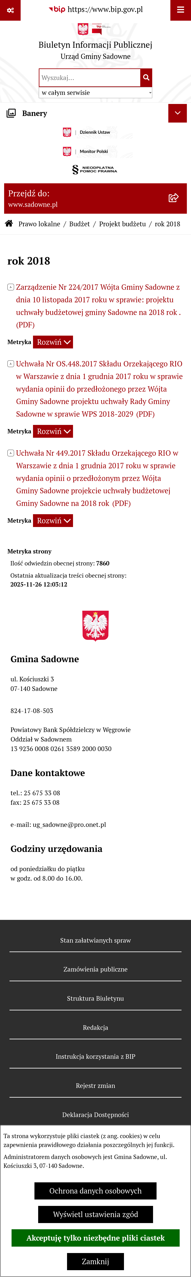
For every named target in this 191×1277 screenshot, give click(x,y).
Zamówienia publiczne (96, 969)
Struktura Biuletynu (95, 998)
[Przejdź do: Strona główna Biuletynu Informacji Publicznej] (9, 224)
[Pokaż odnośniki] (10, 10)
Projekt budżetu (122, 224)
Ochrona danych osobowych (95, 1191)
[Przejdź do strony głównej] (95, 43)
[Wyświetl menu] (180, 10)
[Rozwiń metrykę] (53, 342)
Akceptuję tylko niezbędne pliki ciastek (95, 1238)
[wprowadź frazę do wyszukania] (90, 77)
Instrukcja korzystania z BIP (95, 1056)
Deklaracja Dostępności (95, 1115)
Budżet (79, 224)
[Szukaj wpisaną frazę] (146, 77)
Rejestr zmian (95, 1085)
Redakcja (95, 1027)
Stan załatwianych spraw (95, 940)
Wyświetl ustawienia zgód (95, 1214)
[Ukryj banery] (177, 113)
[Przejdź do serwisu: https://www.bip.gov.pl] (95, 9)
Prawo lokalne (39, 224)
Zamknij (95, 1261)
